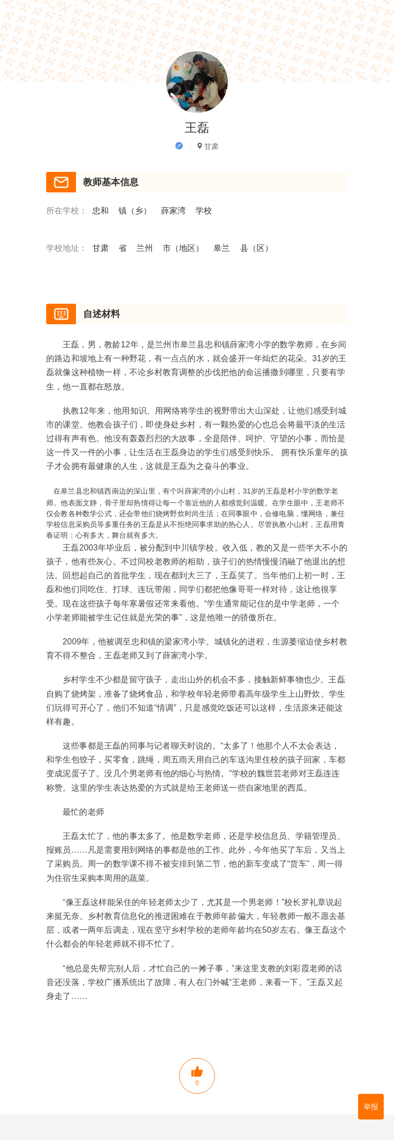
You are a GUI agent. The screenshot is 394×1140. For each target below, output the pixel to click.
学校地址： (66, 248)
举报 (371, 1107)
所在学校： (66, 211)
